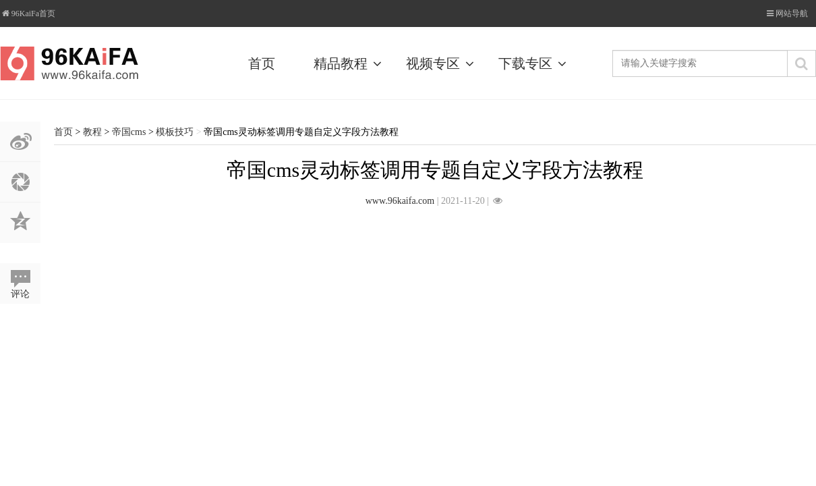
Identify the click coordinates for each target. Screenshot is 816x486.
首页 (261, 63)
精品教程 (350, 63)
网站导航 (792, 13)
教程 (92, 132)
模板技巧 (175, 132)
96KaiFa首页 (27, 13)
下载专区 (534, 63)
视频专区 (442, 63)
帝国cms (129, 132)
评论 (20, 294)
